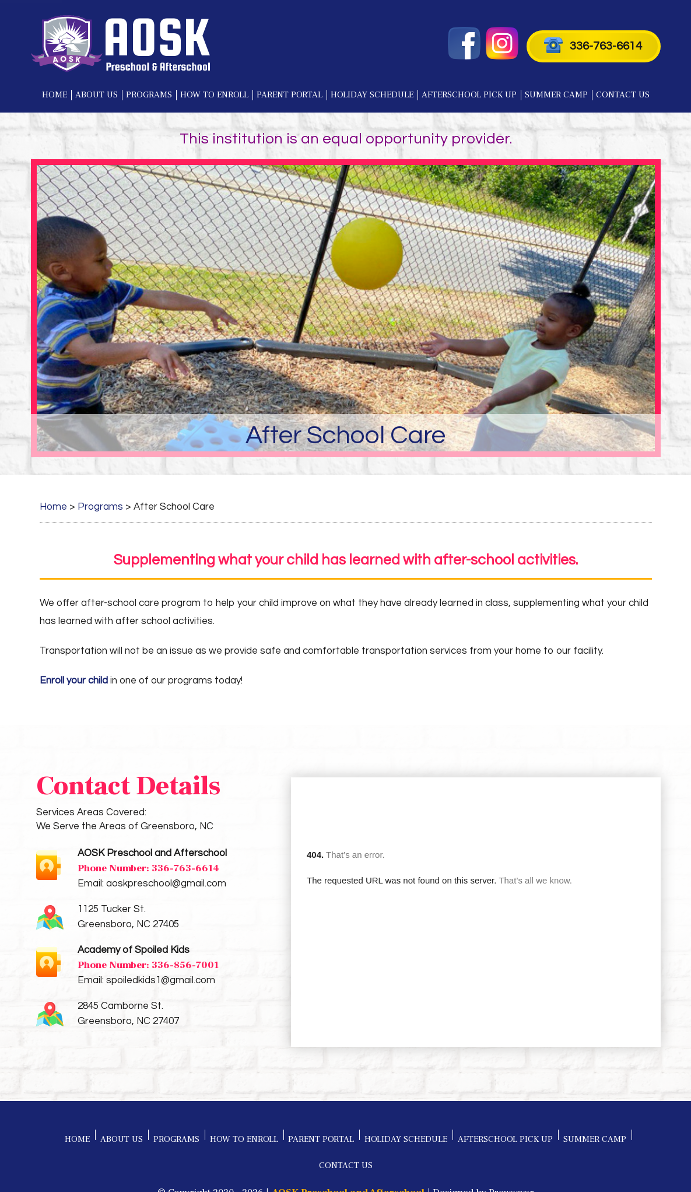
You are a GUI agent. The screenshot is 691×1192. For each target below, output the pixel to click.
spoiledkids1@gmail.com (160, 980)
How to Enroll (214, 94)
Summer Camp (556, 94)
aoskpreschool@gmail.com (166, 883)
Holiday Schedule (372, 94)
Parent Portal (289, 94)
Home (54, 94)
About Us (96, 94)
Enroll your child (74, 680)
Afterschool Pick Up (469, 94)
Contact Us (623, 94)
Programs (149, 94)
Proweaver (511, 1157)
